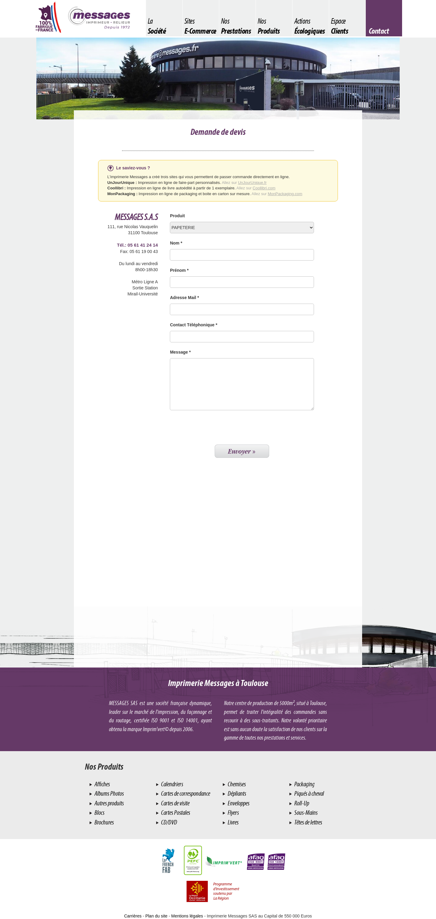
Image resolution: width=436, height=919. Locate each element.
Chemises (236, 784)
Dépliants (236, 793)
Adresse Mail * (184, 297)
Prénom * (179, 270)
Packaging (304, 784)
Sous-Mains (305, 812)
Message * (180, 352)
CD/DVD (168, 822)
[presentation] (216, 428)
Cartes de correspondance (185, 793)
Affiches (102, 784)
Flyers (233, 812)
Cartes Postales (175, 812)
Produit (177, 215)
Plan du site (156, 916)
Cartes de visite (175, 803)
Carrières (133, 916)
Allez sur (244, 182)
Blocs (99, 812)
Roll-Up (301, 803)
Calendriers (171, 784)
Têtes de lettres (307, 822)
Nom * (176, 243)
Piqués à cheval (308, 793)
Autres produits (109, 803)
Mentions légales (187, 916)
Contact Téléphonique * (193, 324)
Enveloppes (238, 803)
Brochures (104, 822)
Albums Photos (109, 793)
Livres (233, 822)
